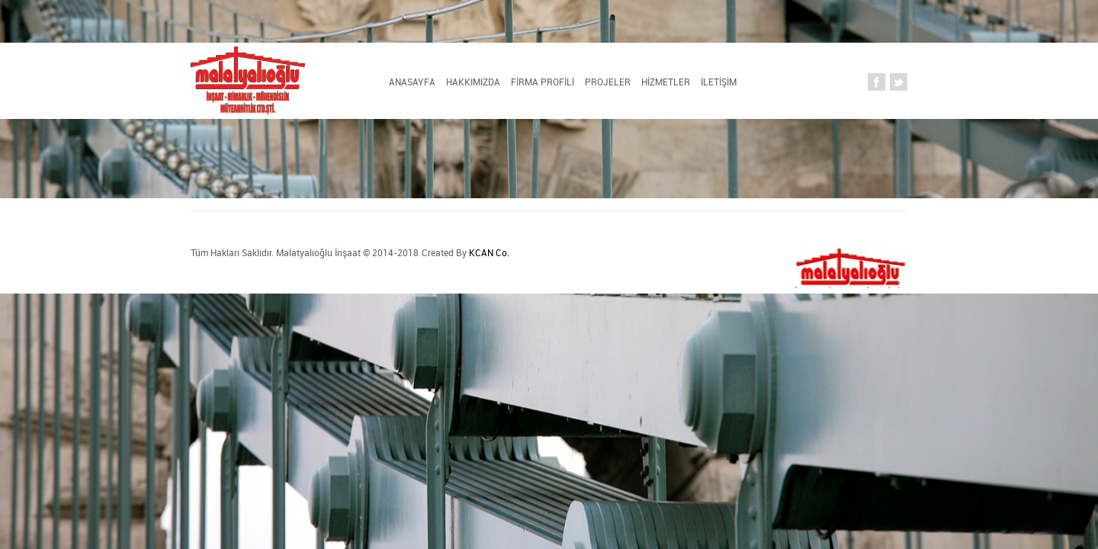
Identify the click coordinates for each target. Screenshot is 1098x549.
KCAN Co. (367, 252)
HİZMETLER (626, 82)
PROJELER (538, 82)
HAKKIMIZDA (340, 82)
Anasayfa (248, 82)
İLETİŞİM (708, 82)
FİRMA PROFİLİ (442, 82)
